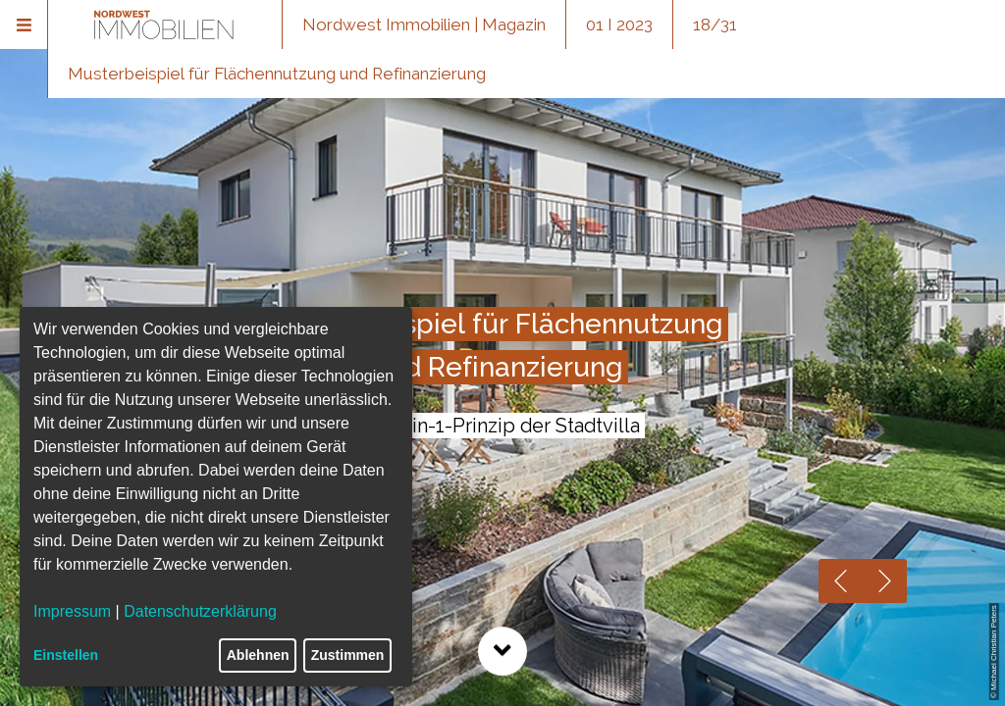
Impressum (72, 611)
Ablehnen (258, 655)
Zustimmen (348, 655)
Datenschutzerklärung (200, 611)
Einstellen (65, 655)
